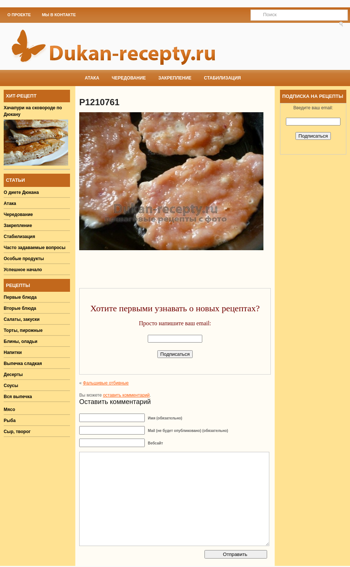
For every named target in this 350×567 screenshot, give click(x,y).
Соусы (11, 385)
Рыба (9, 420)
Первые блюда (20, 297)
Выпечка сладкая (23, 363)
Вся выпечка (18, 396)
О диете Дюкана (21, 192)
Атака (92, 78)
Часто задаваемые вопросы (35, 247)
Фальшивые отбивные (106, 383)
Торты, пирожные (23, 330)
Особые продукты (24, 258)
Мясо (9, 409)
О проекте (19, 15)
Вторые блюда (20, 308)
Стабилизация (222, 78)
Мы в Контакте (59, 15)
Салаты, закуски (22, 319)
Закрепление (175, 78)
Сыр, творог (17, 431)
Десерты (13, 374)
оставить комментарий (126, 395)
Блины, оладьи (21, 341)
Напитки (13, 352)
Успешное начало (23, 269)
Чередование (129, 78)
